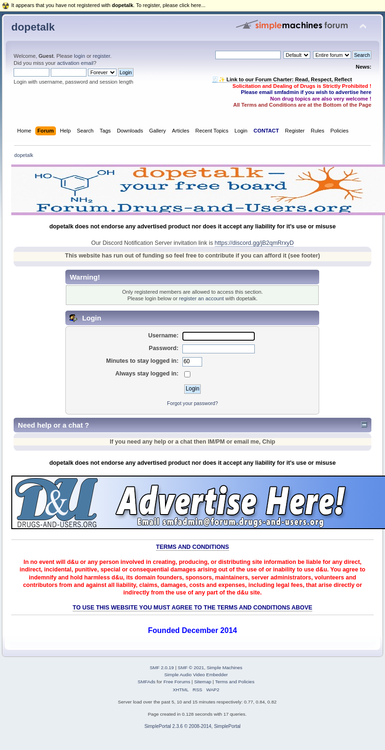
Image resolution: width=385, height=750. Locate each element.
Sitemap (203, 681)
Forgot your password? (192, 403)
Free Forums (177, 681)
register (101, 56)
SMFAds (147, 681)
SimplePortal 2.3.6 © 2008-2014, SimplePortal (192, 726)
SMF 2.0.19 (161, 667)
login (79, 56)
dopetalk (33, 27)
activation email (75, 63)
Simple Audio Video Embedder (196, 674)
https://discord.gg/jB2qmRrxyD (254, 243)
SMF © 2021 (191, 667)
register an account (201, 298)
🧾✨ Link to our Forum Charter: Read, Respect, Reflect (282, 79)
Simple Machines (225, 667)
